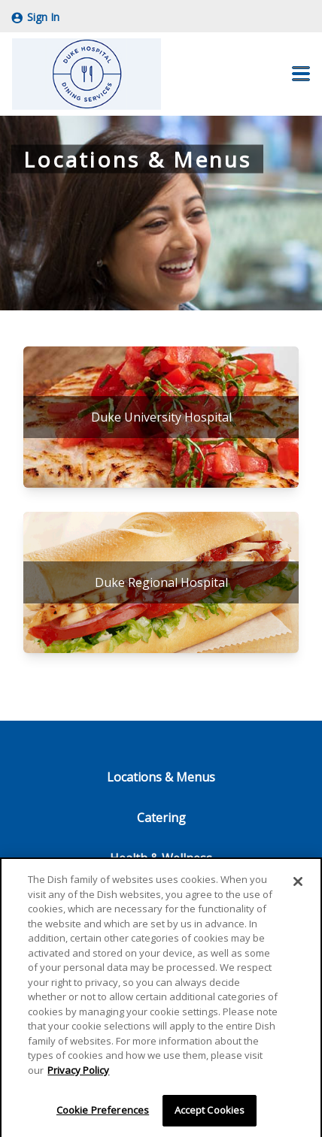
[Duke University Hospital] (161, 417)
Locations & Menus (161, 777)
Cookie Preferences (102, 1113)
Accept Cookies (210, 1113)
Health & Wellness (161, 858)
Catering (161, 817)
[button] (301, 73)
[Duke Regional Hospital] (161, 582)
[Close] (297, 883)
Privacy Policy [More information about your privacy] (78, 1072)
